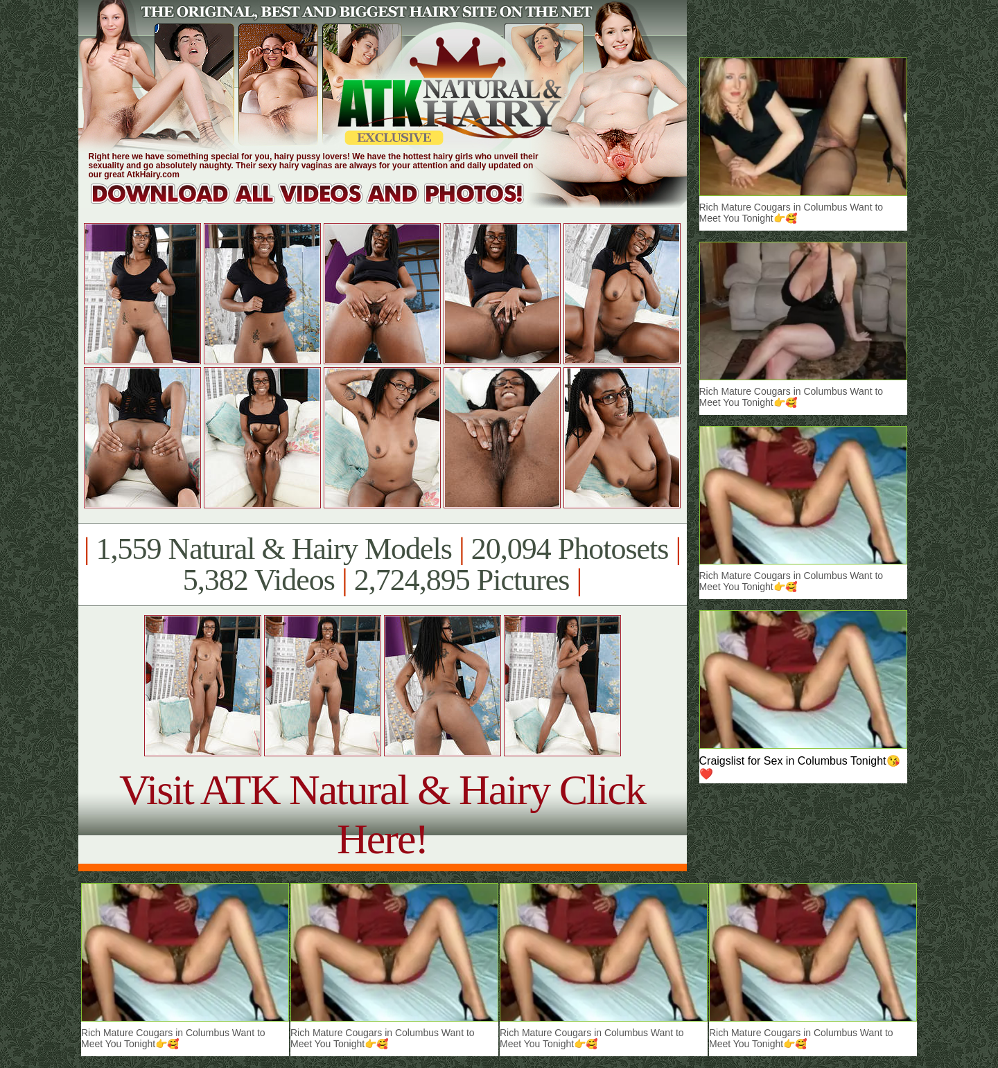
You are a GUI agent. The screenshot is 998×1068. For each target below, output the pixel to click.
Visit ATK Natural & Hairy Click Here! (382, 814)
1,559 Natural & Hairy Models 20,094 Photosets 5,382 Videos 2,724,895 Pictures (382, 564)
